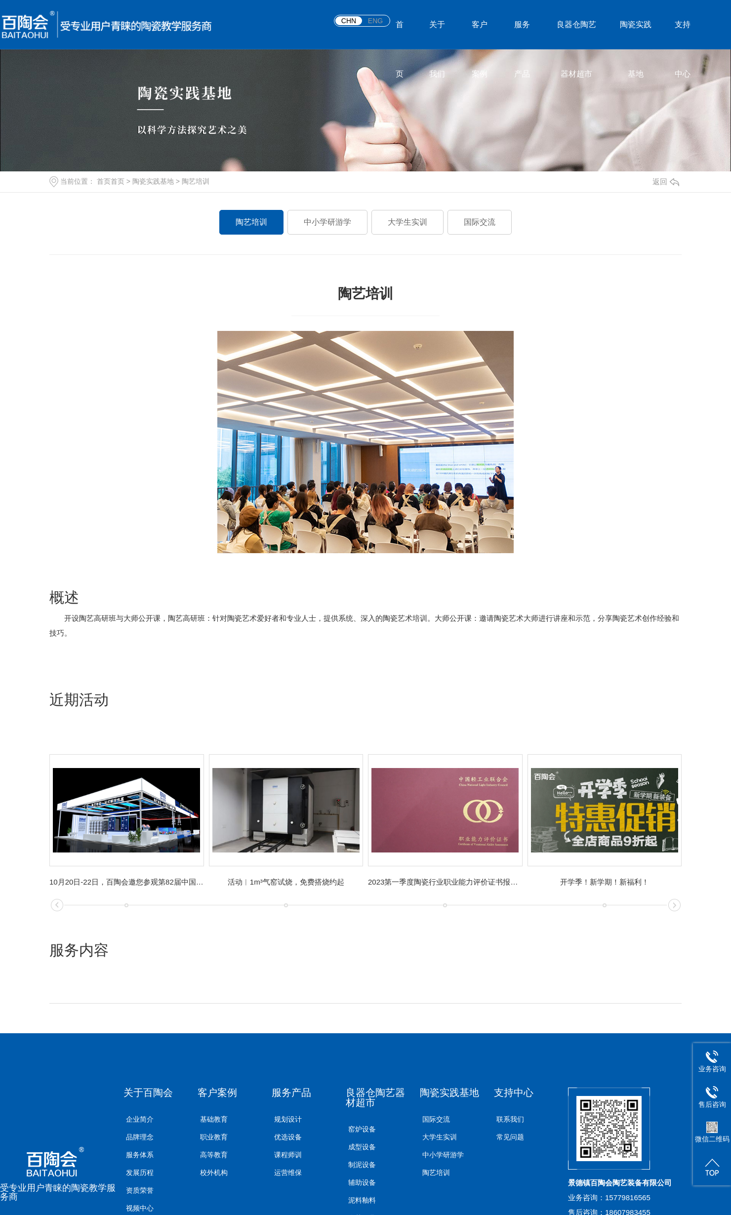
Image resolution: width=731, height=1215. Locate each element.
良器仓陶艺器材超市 (576, 34)
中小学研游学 (327, 222)
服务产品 (522, 34)
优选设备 (288, 1137)
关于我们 (437, 34)
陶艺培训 (195, 181)
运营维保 (288, 1172)
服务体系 (140, 1155)
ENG (375, 21)
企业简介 (140, 1119)
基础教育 (214, 1119)
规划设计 (288, 1119)
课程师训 (288, 1155)
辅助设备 (362, 1182)
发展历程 (140, 1172)
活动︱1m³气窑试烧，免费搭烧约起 (286, 882)
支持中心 (682, 34)
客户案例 (479, 34)
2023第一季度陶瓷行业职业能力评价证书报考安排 (445, 882)
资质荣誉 (140, 1190)
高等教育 (214, 1155)
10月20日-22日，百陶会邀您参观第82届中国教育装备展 (126, 882)
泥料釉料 (362, 1200)
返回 (665, 181)
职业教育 (214, 1137)
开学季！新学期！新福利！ (604, 882)
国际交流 (479, 222)
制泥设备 (362, 1165)
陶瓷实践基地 (635, 34)
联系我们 (510, 1119)
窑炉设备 (362, 1129)
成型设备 (362, 1147)
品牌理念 (140, 1137)
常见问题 (510, 1137)
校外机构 (214, 1172)
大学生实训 (407, 222)
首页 (400, 34)
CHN (348, 21)
